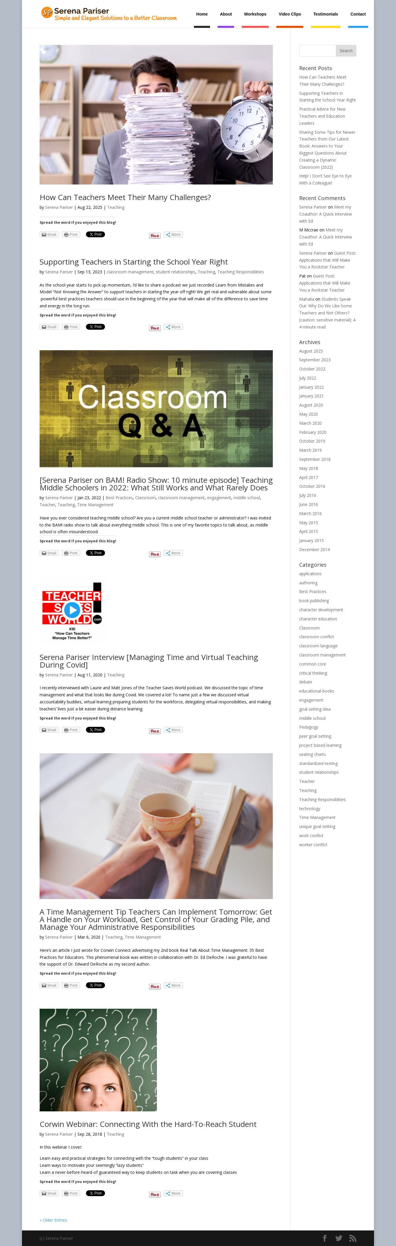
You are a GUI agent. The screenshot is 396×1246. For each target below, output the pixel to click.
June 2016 (308, 504)
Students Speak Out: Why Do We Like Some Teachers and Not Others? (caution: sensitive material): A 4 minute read (327, 313)
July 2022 (307, 378)
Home (202, 14)
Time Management (95, 504)
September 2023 (315, 360)
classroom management (130, 272)
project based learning (320, 745)
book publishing (314, 600)
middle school (246, 497)
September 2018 (315, 459)
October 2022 (312, 369)
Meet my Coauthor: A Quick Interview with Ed (325, 214)
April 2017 (308, 477)
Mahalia (306, 299)
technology (309, 808)
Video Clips (290, 14)
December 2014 (314, 549)
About (226, 14)
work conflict (311, 835)
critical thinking (313, 673)
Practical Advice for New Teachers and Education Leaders (322, 116)
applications (310, 573)
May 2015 (308, 522)
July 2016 (307, 495)
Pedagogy (308, 727)
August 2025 (311, 351)
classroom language (318, 646)
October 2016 (312, 486)
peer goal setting (315, 736)
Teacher (47, 504)
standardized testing (318, 763)
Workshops (255, 14)
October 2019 (312, 441)
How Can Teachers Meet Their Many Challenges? (125, 197)
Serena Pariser (59, 207)
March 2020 (310, 423)
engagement (219, 497)
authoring (308, 582)
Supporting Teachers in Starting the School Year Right (134, 261)
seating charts (312, 754)
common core (312, 664)
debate (305, 682)
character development (321, 609)
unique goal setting (317, 826)
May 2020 (308, 414)
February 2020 (312, 432)
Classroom (145, 497)
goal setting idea (315, 709)
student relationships (175, 272)
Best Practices (119, 497)
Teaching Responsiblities (240, 272)
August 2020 (311, 405)
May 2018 (308, 468)
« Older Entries (53, 1220)
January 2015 (311, 540)
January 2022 (311, 387)
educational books (316, 691)
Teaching (115, 207)
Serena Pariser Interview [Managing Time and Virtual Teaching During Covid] (149, 661)
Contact (358, 14)
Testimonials (325, 14)
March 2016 (310, 513)
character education (318, 619)
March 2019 (310, 450)
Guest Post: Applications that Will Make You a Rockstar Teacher (327, 260)
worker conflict (313, 844)
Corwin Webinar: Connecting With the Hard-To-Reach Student (148, 1124)
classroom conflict (316, 636)
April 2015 (308, 531)
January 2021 (311, 396)
